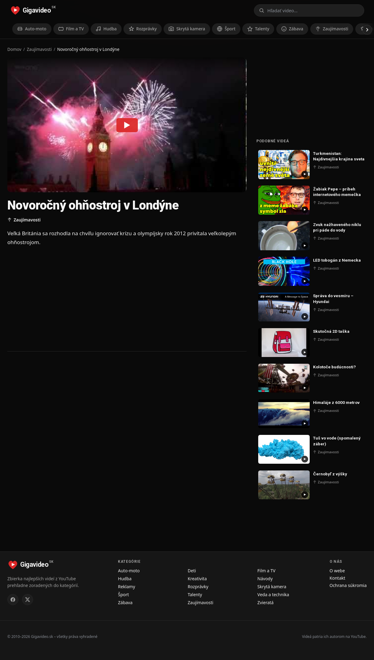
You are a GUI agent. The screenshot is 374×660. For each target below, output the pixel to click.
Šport (123, 594)
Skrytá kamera (271, 586)
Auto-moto (129, 571)
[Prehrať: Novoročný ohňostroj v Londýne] (127, 125)
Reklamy (126, 586)
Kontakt (337, 578)
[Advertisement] (127, 298)
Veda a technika (273, 594)
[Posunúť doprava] (367, 30)
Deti (192, 571)
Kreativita (197, 578)
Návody (265, 578)
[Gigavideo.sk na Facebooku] (12, 599)
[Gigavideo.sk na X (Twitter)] (27, 599)
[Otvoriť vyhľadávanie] (309, 10)
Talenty (195, 594)
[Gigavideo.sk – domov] (33, 10)
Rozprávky (198, 586)
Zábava (125, 602)
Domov (14, 49)
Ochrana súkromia (348, 585)
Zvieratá (265, 602)
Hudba (124, 578)
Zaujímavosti (39, 49)
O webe (337, 571)
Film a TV (266, 571)
